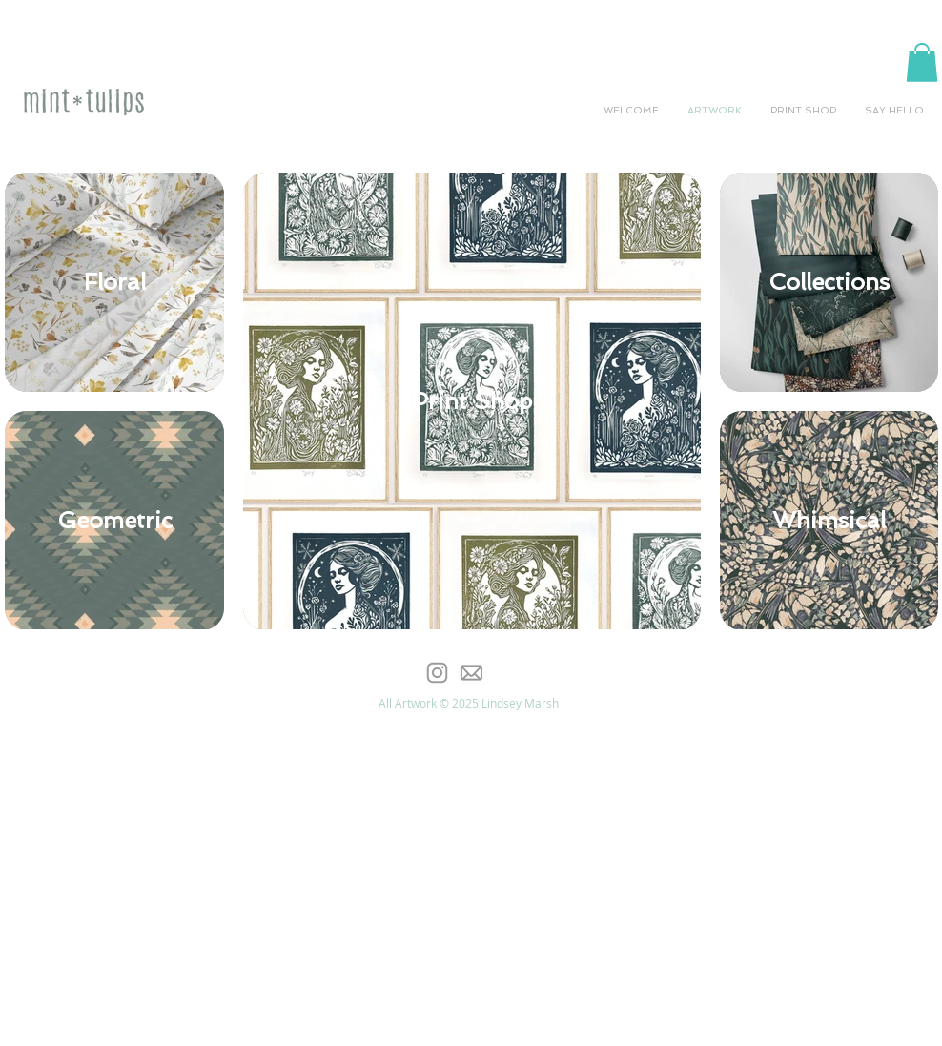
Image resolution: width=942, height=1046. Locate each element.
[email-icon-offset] (470, 673)
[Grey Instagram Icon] (437, 673)
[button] (922, 62)
